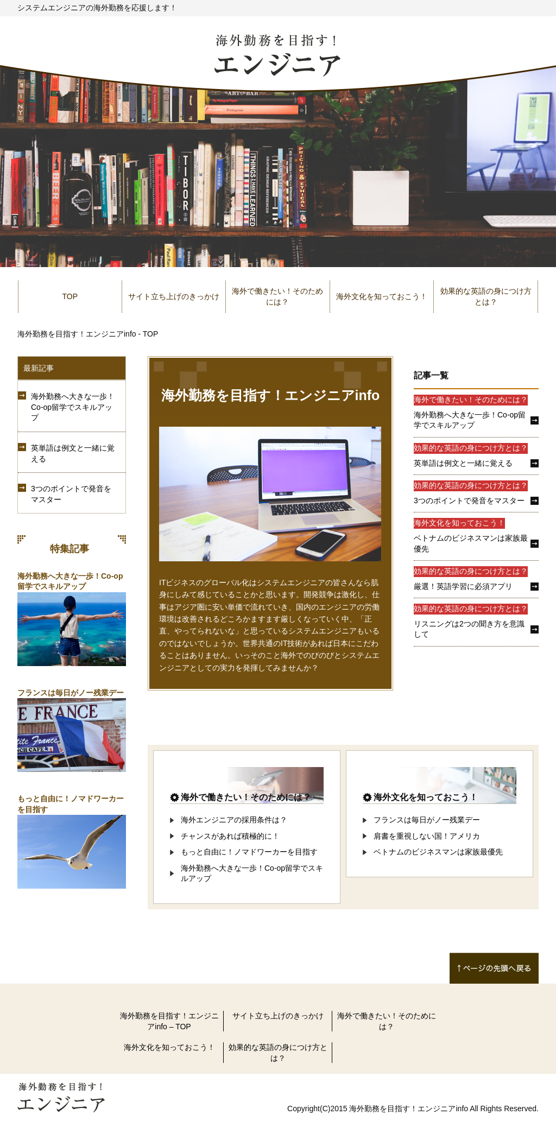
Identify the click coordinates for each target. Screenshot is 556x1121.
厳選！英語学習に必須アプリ (463, 586)
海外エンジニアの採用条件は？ (234, 819)
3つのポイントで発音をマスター (71, 494)
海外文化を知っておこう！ (381, 296)
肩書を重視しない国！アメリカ (427, 836)
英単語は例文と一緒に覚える (73, 453)
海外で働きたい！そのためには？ (277, 296)
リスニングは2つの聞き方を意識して (469, 629)
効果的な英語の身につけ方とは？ (486, 296)
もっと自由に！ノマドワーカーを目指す (249, 851)
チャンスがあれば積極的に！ (230, 836)
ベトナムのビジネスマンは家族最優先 (471, 543)
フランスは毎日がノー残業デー (70, 692)
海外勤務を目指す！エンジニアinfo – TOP (169, 1021)
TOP (70, 296)
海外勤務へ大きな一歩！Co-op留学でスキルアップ (73, 407)
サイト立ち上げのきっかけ (173, 296)
